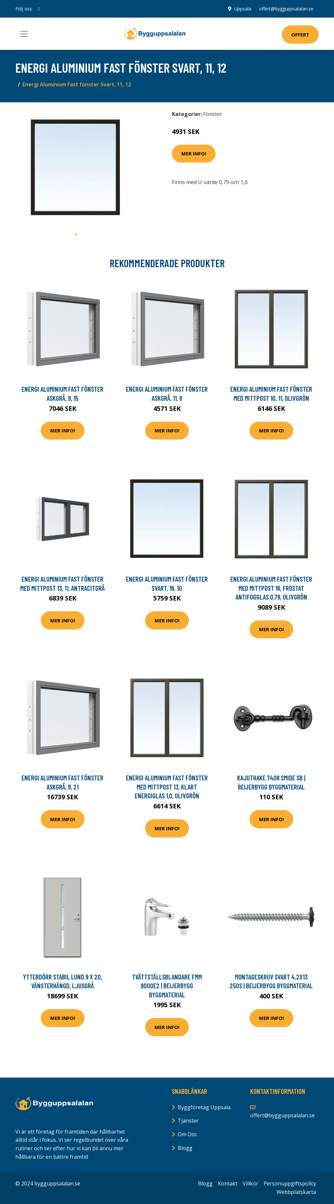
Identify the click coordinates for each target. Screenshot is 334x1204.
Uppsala (242, 9)
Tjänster (188, 1120)
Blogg (185, 1148)
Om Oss (187, 1134)
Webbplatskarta (296, 1192)
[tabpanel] (75, 168)
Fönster (212, 114)
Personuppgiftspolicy (290, 1183)
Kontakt (227, 1183)
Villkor (250, 1183)
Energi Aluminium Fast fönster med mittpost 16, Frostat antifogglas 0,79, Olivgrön (271, 588)
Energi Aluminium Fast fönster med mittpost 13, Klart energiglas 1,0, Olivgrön (167, 787)
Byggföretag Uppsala (204, 1107)
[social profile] (39, 9)
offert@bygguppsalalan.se (286, 9)
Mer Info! (193, 153)
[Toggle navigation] (24, 34)
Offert (300, 34)
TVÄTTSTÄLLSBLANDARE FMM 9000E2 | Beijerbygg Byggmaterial (167, 986)
